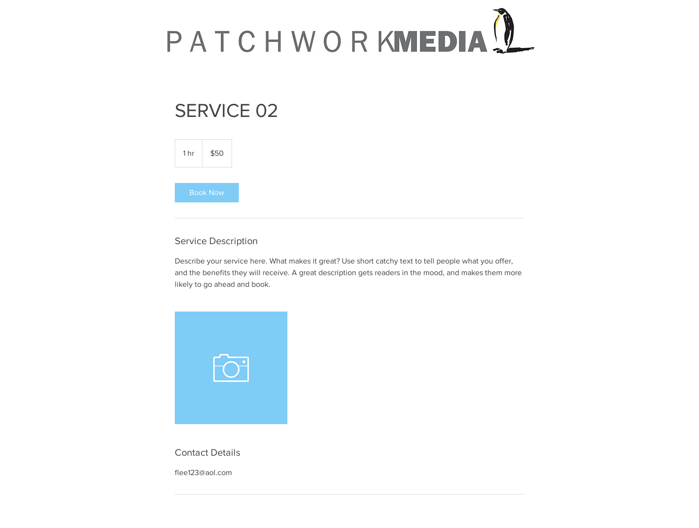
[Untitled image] (231, 368)
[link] (207, 192)
